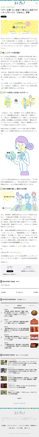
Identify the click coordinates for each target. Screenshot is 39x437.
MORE (20, 398)
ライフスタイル (5, 285)
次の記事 (36, 292)
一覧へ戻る (19, 292)
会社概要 (4, 425)
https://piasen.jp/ (15, 252)
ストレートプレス (19, 403)
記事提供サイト (34, 425)
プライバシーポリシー (12, 425)
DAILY (7, 305)
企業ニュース (27, 428)
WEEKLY (19, 305)
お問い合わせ (12, 428)
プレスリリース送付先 (24, 425)
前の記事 (3, 292)
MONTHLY (32, 305)
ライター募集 (19, 428)
